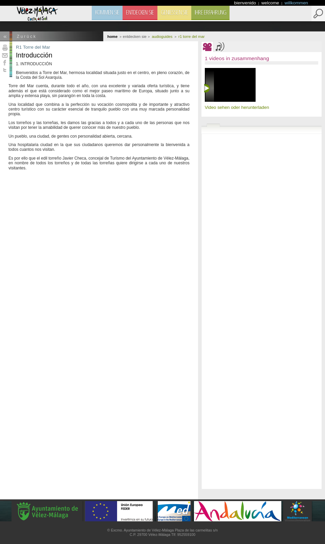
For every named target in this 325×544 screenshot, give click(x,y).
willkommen (296, 2)
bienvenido (245, 2)
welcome (270, 2)
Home (112, 36)
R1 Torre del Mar (33, 47)
